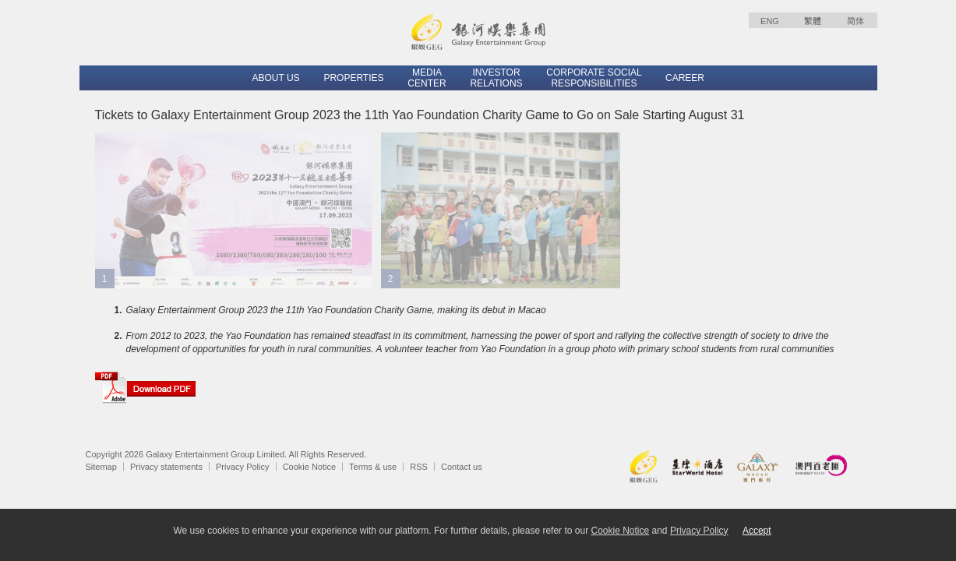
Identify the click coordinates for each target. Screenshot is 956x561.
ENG (769, 21)
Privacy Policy (242, 466)
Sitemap (101, 466)
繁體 (812, 21)
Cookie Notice (309, 466)
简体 (855, 21)
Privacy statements (166, 466)
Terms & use (373, 466)
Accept (757, 530)
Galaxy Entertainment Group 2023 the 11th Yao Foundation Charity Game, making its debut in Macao (336, 310)
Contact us (461, 466)
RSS (419, 466)
